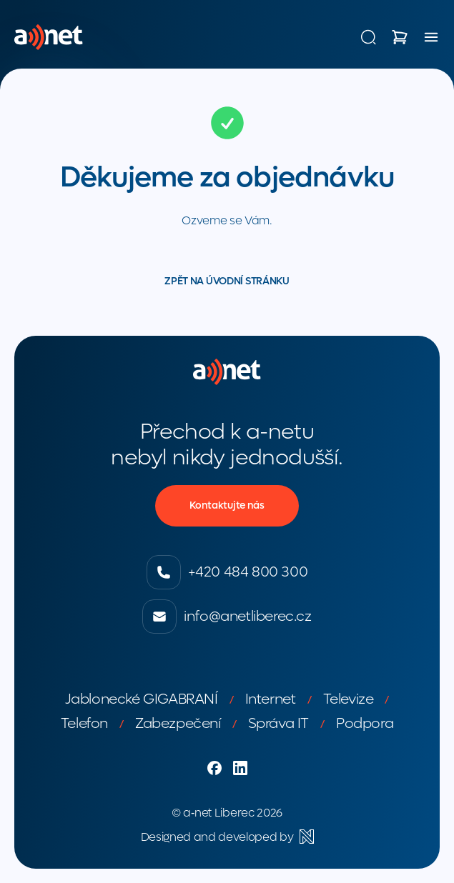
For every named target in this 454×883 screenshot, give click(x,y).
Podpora (364, 723)
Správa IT (278, 723)
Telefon (84, 723)
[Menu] (431, 37)
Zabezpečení (178, 723)
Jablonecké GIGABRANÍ (141, 699)
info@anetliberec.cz (226, 616)
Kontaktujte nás (227, 505)
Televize (348, 699)
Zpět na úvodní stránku (227, 282)
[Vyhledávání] (368, 37)
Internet (270, 699)
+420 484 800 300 (227, 572)
